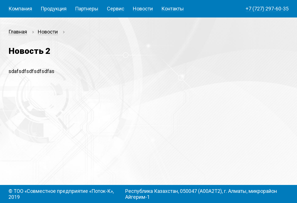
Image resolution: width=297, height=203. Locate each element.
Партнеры (86, 9)
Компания (20, 9)
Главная (17, 32)
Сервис (115, 9)
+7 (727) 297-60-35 (267, 9)
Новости (143, 9)
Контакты (172, 9)
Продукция (54, 9)
